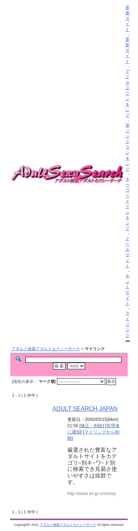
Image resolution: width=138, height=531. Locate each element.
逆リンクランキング (127, 147)
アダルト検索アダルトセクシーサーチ (45, 349)
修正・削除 (92, 425)
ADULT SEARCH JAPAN (85, 409)
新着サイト (127, 18)
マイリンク (127, 324)
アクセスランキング (127, 93)
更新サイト (127, 50)
